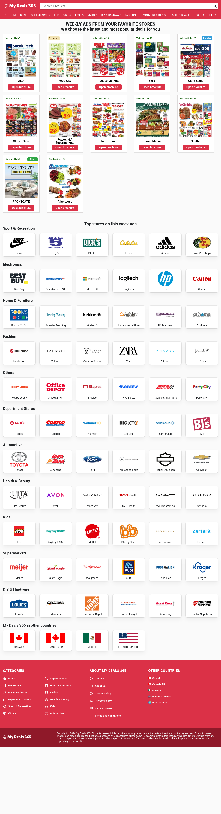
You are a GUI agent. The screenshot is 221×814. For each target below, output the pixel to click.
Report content (101, 774)
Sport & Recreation (17, 772)
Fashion (130, 14)
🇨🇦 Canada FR (156, 750)
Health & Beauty (180, 14)
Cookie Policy (100, 759)
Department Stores (152, 14)
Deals (24, 14)
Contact (97, 744)
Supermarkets (41, 14)
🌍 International (157, 768)
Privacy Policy (101, 767)
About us (98, 752)
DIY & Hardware (111, 14)
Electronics (62, 14)
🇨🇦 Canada (154, 744)
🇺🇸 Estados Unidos (159, 762)
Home (13, 14)
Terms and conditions (105, 781)
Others (9, 779)
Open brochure (21, 87)
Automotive (54, 779)
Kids (50, 772)
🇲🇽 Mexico (154, 756)
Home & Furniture (86, 14)
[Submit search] (215, 6)
